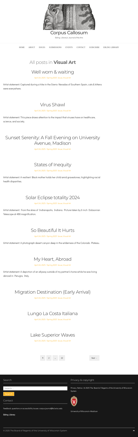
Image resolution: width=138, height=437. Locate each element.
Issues (42, 47)
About (31, 47)
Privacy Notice (76, 388)
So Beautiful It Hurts (52, 230)
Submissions (55, 47)
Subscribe (94, 47)
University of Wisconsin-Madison (84, 411)
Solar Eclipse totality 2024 (53, 197)
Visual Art (67, 77)
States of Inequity (52, 164)
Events (69, 47)
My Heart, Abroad (52, 259)
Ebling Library (111, 47)
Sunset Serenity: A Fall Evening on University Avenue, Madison (52, 140)
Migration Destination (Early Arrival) (53, 292)
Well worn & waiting (52, 72)
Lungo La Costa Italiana (52, 313)
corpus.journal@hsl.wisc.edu (50, 408)
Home (22, 47)
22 (63, 357)
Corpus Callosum (69, 32)
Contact (81, 47)
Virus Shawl (52, 105)
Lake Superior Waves (52, 335)
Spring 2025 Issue (54, 77)
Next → (94, 358)
